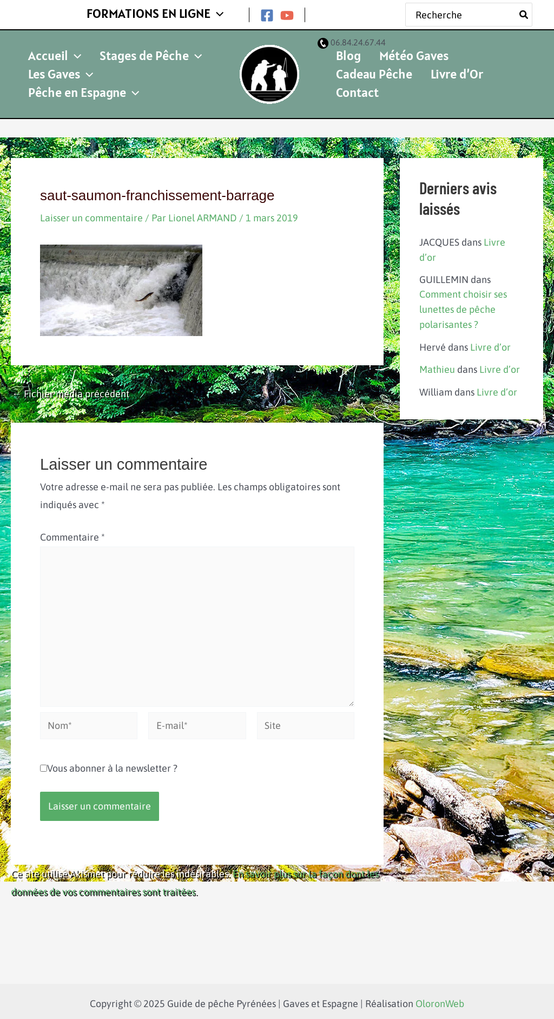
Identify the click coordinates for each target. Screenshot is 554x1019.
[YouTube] (287, 13)
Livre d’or (490, 340)
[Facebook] (267, 13)
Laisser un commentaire (91, 213)
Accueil (49, 57)
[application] (221, 12)
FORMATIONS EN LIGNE (159, 12)
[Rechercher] (524, 12)
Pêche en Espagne (152, 82)
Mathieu (437, 361)
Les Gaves (55, 82)
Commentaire (72, 532)
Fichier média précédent (70, 390)
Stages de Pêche (136, 57)
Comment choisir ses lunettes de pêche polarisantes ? (463, 303)
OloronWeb (440, 999)
